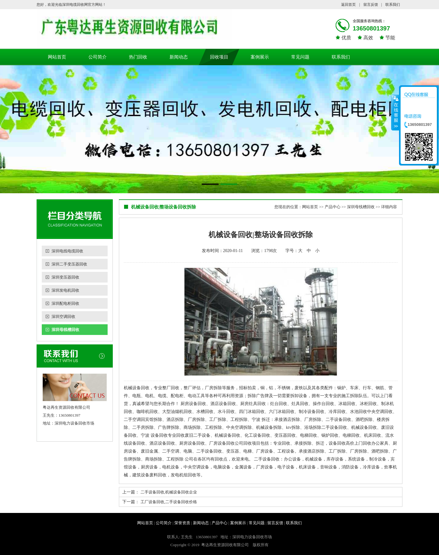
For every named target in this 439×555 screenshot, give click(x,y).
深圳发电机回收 (65, 290)
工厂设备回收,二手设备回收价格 (169, 502)
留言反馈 (370, 4)
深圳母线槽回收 (65, 329)
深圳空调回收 (63, 316)
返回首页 (348, 4)
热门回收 (138, 57)
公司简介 (97, 57)
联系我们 (392, 4)
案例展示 (260, 57)
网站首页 (57, 57)
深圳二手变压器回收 (69, 264)
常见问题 (300, 57)
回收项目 (219, 57)
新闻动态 (179, 57)
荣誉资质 (182, 523)
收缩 (395, 112)
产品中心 (333, 207)
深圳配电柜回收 (65, 303)
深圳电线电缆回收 (67, 251)
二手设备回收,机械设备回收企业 (169, 492)
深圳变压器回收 (65, 277)
